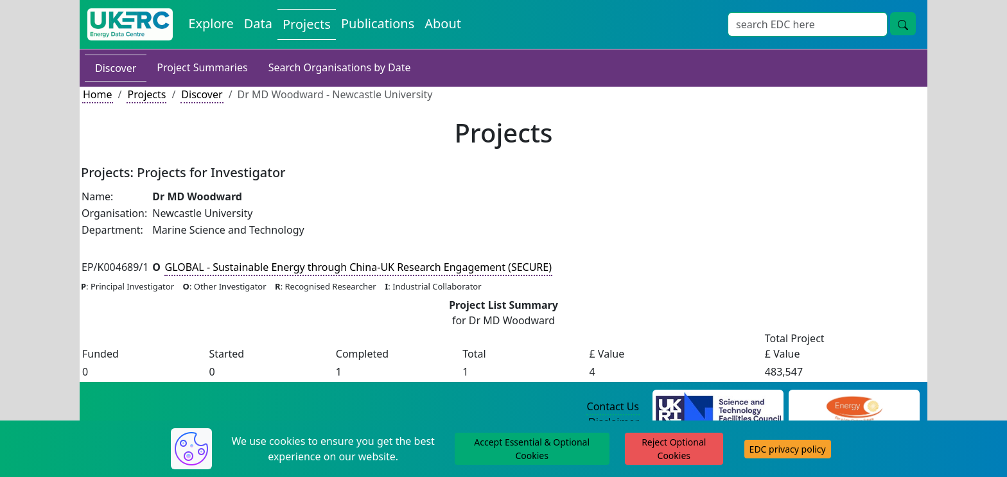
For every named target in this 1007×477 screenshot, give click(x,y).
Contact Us (613, 406)
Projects (146, 94)
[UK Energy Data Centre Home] (130, 24)
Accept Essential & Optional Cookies (532, 449)
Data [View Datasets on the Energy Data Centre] (258, 23)
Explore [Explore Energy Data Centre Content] (210, 23)
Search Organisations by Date (339, 67)
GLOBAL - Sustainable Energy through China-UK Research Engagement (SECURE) (358, 267)
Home (97, 94)
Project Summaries (202, 67)
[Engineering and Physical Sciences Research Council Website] (854, 407)
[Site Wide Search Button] (903, 23)
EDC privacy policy (787, 449)
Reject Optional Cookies (674, 449)
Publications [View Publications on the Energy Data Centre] (377, 23)
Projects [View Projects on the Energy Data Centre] (307, 24)
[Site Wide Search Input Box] (808, 24)
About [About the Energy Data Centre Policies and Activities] (443, 23)
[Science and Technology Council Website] (718, 407)
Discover (115, 68)
